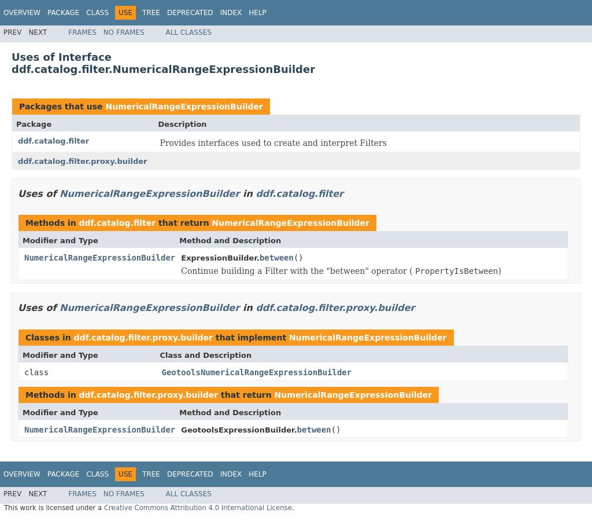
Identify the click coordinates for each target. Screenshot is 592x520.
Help (258, 13)
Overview (21, 13)
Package (63, 13)
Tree (151, 13)
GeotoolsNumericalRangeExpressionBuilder (257, 372)
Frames (82, 32)
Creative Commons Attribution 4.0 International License (198, 508)
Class (97, 13)
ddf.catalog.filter (53, 141)
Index (231, 13)
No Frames (124, 32)
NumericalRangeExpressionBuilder (183, 106)
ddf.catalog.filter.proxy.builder (82, 161)
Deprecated (190, 13)
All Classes (189, 32)
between (277, 257)
